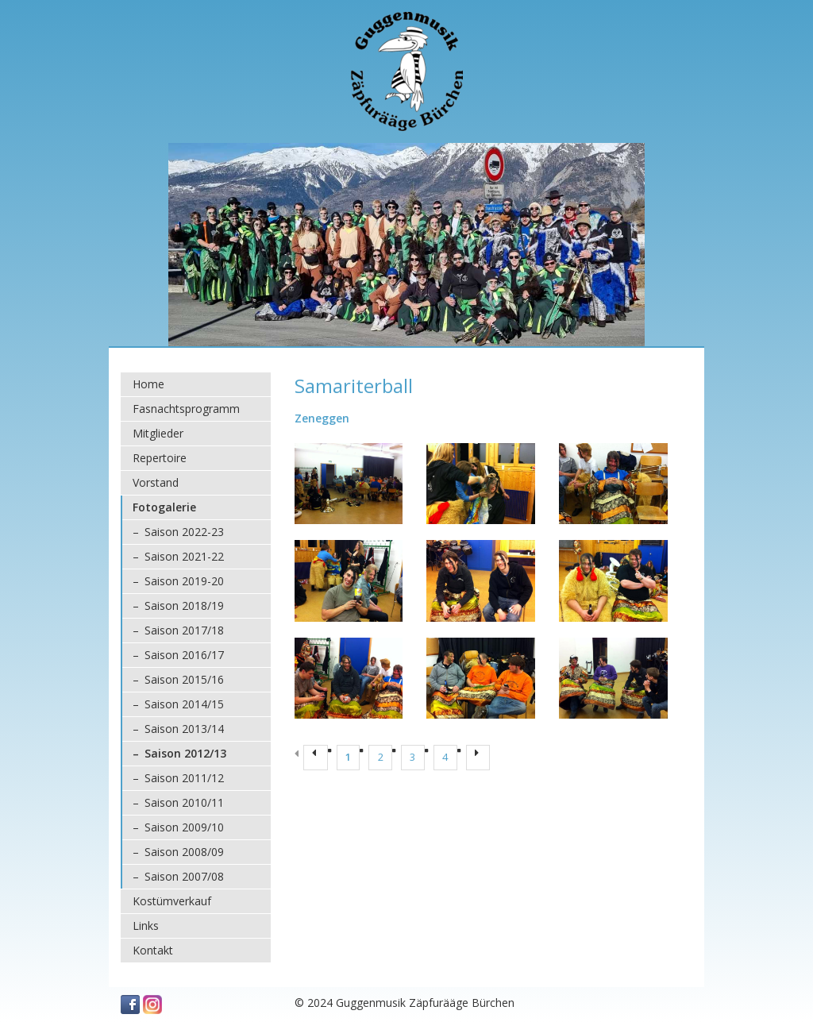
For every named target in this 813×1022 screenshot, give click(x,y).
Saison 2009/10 (184, 827)
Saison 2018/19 (184, 605)
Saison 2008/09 (184, 851)
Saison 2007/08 (184, 876)
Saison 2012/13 (185, 753)
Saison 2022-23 (184, 531)
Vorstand (156, 482)
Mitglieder (158, 433)
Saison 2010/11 (184, 802)
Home (148, 383)
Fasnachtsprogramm (186, 408)
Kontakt (153, 950)
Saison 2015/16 (184, 679)
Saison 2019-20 (184, 580)
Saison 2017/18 (184, 630)
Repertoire (160, 457)
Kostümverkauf (172, 900)
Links (146, 925)
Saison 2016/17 (184, 654)
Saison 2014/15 (184, 704)
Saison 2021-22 (184, 556)
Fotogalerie (164, 507)
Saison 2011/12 (184, 777)
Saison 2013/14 (184, 728)
